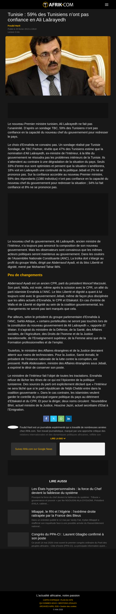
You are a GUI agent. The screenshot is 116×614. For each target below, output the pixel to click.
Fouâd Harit (14, 25)
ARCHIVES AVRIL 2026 (49, 606)
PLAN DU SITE (67, 600)
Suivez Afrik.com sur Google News (33, 449)
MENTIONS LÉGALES (67, 603)
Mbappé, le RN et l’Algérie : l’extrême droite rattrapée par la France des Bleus (64, 513)
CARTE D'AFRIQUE (51, 600)
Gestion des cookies (68, 606)
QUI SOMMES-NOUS (48, 603)
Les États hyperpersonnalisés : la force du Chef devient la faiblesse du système (66, 491)
